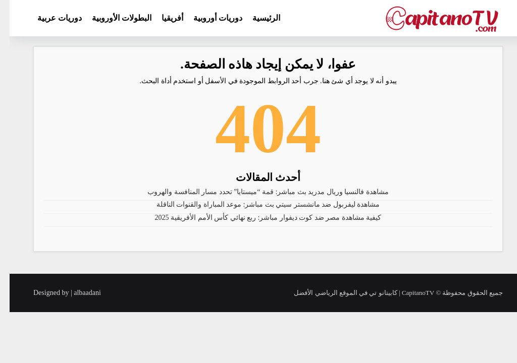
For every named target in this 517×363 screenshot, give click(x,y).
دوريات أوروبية (208, 18)
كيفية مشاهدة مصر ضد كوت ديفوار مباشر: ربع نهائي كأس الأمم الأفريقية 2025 (258, 217)
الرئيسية (257, 18)
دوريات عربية (50, 18)
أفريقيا (163, 18)
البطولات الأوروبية (112, 18)
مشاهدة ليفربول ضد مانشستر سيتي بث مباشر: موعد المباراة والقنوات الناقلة (259, 204)
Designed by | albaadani (57, 292)
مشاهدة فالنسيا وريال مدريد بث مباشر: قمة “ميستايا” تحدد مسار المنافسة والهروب (258, 192)
